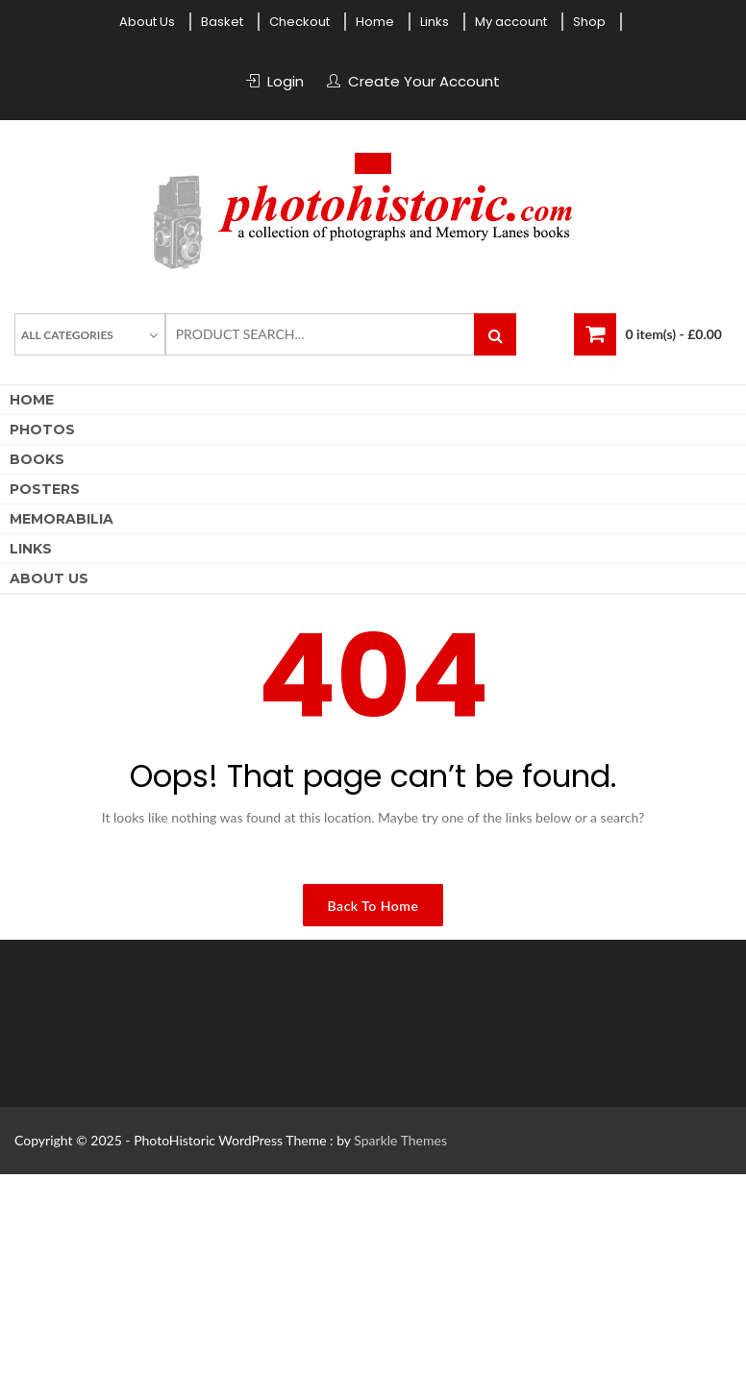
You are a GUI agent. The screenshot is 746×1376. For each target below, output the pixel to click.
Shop (589, 21)
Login (285, 81)
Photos (42, 429)
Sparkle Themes (400, 1140)
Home (375, 21)
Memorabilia (61, 519)
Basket (222, 21)
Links (434, 21)
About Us (147, 21)
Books (37, 459)
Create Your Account (424, 81)
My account (511, 21)
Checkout (299, 21)
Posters (45, 489)
